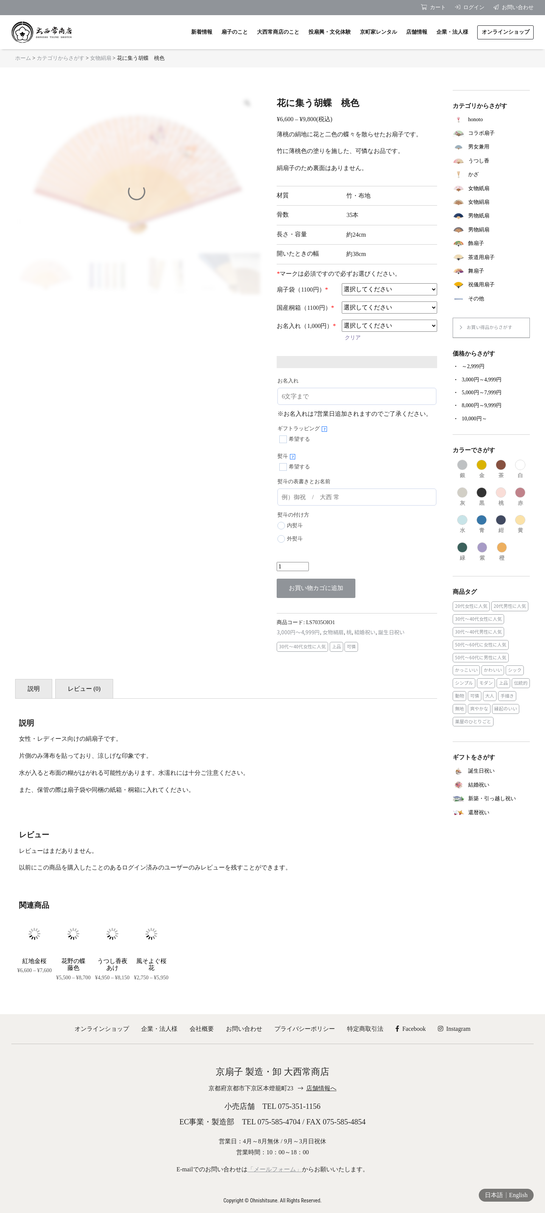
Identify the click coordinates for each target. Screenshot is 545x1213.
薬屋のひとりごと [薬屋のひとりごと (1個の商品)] (473, 721)
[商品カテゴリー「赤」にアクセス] (520, 496)
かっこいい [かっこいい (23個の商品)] (466, 670)
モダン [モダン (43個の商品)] (486, 683)
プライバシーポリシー (304, 1029)
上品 (336, 646)
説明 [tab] (34, 688)
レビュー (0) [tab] (84, 688)
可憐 (351, 646)
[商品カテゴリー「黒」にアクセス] (481, 496)
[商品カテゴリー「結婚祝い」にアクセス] (491, 785)
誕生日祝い (391, 632)
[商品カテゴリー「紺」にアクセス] (501, 524)
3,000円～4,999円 (298, 632)
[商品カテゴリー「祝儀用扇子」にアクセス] (491, 285)
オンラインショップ (102, 1029)
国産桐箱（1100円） (305, 307)
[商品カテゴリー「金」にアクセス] (481, 469)
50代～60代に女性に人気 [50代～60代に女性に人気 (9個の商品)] (480, 645)
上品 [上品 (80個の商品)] (503, 683)
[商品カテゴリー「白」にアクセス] (520, 469)
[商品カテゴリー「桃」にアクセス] (501, 496)
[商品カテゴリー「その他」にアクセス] (491, 299)
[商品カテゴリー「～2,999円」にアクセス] (491, 366)
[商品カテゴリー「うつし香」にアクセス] (491, 161)
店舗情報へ (321, 1088)
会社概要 (202, 1029)
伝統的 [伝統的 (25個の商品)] (521, 683)
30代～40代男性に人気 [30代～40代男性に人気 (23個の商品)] (478, 632)
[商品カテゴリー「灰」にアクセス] (462, 496)
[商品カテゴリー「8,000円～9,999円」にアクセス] (491, 405)
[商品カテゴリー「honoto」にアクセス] (491, 119)
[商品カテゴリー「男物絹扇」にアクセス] (491, 230)
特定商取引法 (365, 1029)
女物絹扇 (100, 58)
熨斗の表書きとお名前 (303, 481)
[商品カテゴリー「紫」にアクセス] (482, 551)
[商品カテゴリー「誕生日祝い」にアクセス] (491, 771)
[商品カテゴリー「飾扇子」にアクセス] (491, 243)
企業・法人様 (159, 1029)
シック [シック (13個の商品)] (515, 670)
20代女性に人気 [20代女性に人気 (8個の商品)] (471, 606)
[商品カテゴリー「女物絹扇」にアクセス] (491, 202)
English (518, 1195)
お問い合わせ (244, 1029)
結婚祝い (364, 632)
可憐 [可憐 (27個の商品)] (474, 696)
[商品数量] (293, 566)
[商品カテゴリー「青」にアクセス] (481, 524)
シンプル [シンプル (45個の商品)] (464, 683)
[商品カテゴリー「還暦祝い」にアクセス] (491, 812)
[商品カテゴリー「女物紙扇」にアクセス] (491, 188)
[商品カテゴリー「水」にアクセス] (462, 524)
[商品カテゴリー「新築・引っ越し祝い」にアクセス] (491, 799)
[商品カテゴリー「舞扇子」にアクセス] (491, 271)
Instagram (454, 1029)
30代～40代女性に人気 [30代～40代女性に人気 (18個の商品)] (478, 619)
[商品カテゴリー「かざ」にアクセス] (491, 174)
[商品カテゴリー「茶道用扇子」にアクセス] (491, 257)
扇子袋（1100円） (302, 289)
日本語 (494, 1195)
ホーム (23, 58)
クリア (353, 337)
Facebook (411, 1029)
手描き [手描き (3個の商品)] (507, 696)
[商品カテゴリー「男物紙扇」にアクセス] (491, 216)
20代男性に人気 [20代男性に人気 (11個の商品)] (510, 606)
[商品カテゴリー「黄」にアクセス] (520, 524)
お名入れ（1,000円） (306, 326)
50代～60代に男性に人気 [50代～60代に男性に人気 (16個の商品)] (480, 657)
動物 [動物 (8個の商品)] (459, 696)
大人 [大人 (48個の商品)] (489, 696)
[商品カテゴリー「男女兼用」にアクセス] (491, 147)
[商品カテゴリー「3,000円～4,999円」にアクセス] (491, 379)
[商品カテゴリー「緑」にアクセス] (462, 551)
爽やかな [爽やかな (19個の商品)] (479, 709)
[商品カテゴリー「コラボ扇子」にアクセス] (491, 133)
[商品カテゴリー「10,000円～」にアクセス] (491, 418)
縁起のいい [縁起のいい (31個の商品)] (505, 709)
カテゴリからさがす (60, 58)
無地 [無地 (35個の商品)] (459, 709)
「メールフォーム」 (275, 1169)
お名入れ (288, 381)
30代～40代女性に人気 (302, 646)
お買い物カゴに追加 (316, 588)
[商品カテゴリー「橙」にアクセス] (502, 551)
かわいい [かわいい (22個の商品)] (493, 670)
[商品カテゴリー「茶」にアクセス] (501, 469)
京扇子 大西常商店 (41, 32)
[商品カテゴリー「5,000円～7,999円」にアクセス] (491, 392)
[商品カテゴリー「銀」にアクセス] (462, 469)
